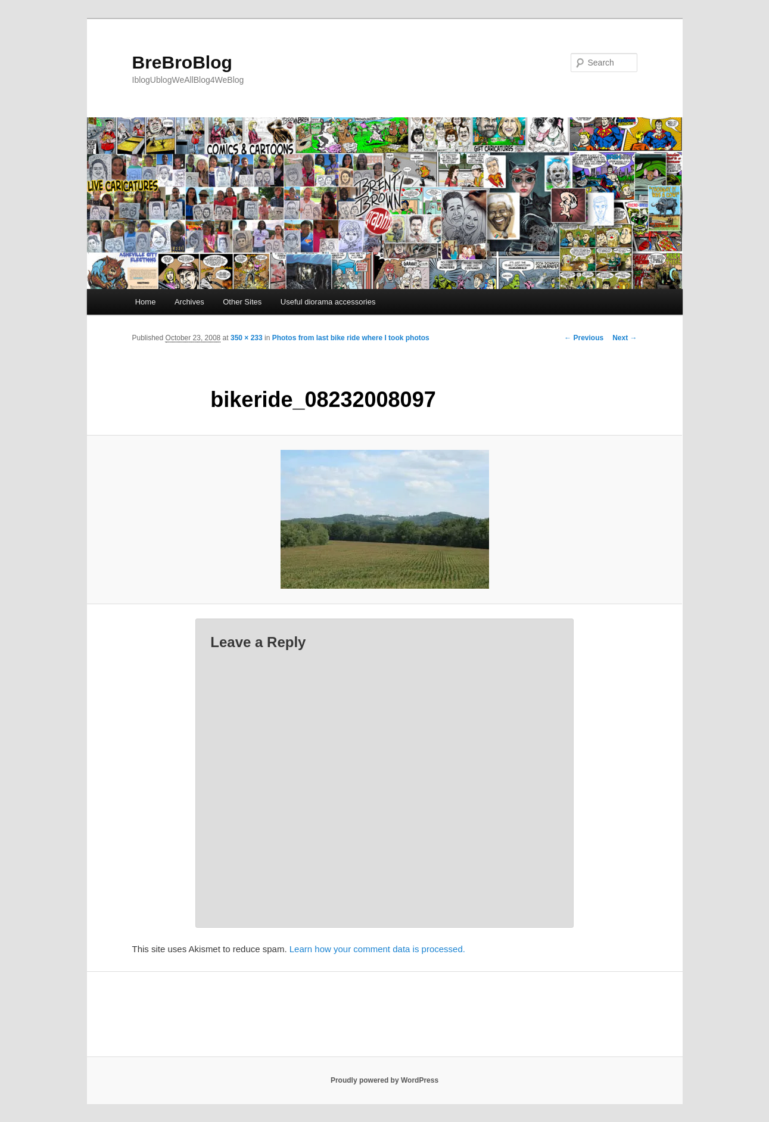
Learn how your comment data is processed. (377, 949)
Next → (624, 338)
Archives (189, 301)
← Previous (583, 338)
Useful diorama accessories (328, 301)
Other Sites (242, 301)
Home (145, 301)
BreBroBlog (182, 62)
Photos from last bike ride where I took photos (350, 338)
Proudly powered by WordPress (384, 1080)
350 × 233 (247, 338)
